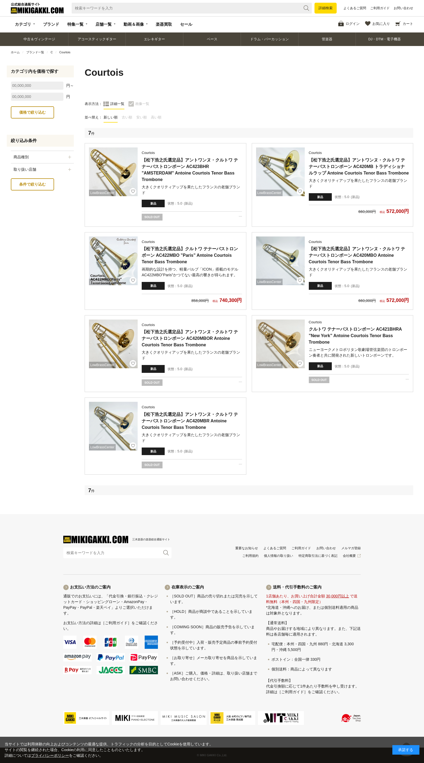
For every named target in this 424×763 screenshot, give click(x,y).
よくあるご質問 (354, 8)
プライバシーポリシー (50, 755)
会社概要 (349, 556)
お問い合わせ (403, 8)
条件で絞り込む (32, 184)
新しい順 (111, 117)
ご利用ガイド (380, 8)
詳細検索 (326, 8)
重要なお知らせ (246, 548)
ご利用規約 (250, 556)
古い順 (127, 117)
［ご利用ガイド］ (116, 623)
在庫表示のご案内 (187, 587)
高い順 (156, 117)
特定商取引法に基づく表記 (318, 556)
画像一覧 (142, 104)
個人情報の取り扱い (278, 556)
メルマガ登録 (351, 548)
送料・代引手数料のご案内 (297, 587)
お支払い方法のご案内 (90, 587)
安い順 (141, 117)
